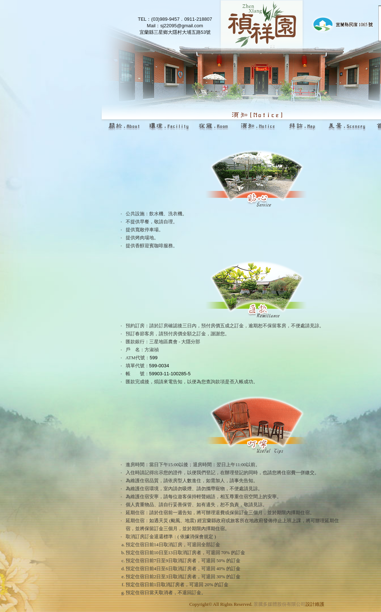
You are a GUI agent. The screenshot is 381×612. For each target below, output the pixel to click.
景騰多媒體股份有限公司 (279, 604)
